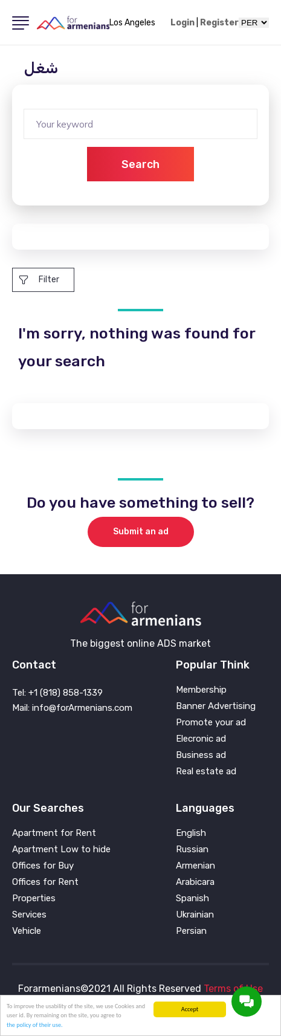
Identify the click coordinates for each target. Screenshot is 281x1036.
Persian (191, 931)
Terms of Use (233, 988)
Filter (39, 279)
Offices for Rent (45, 882)
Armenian (195, 865)
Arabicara (195, 882)
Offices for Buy (43, 865)
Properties (34, 898)
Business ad (201, 755)
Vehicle (26, 931)
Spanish (192, 898)
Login (182, 23)
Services (29, 914)
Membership (201, 689)
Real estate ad (206, 771)
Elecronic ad (201, 738)
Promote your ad (211, 722)
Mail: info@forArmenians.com (72, 707)
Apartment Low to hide (61, 849)
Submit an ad (141, 531)
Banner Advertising (216, 706)
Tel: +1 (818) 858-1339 (57, 692)
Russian (192, 849)
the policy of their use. (35, 1025)
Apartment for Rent (54, 833)
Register (219, 23)
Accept (189, 1009)
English (191, 833)
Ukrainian (195, 914)
